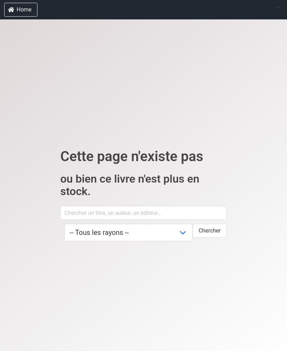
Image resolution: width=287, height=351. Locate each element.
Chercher (210, 230)
